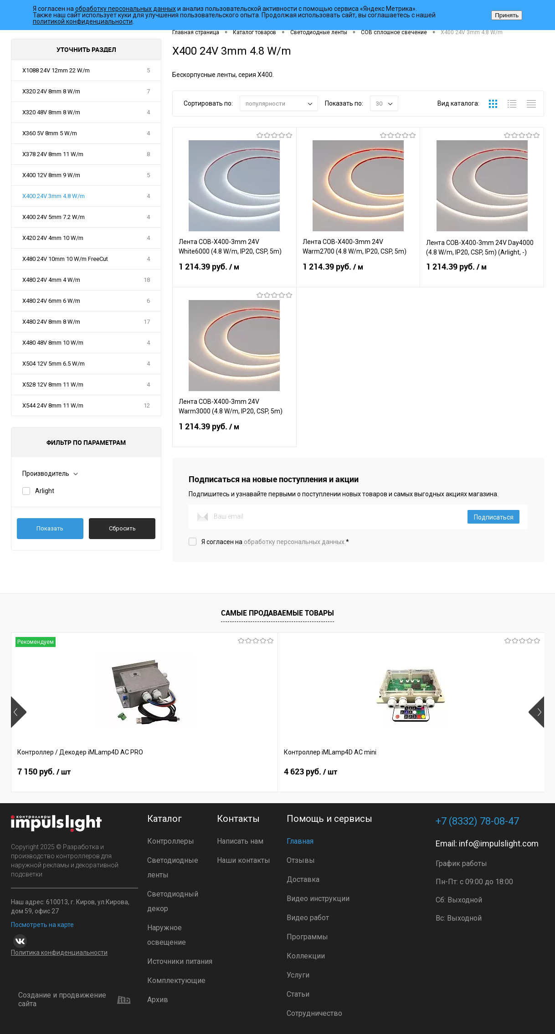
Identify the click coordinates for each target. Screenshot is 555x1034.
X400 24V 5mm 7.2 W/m (53, 217)
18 (147, 279)
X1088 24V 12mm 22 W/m (56, 70)
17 (147, 321)
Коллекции (306, 956)
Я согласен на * (275, 541)
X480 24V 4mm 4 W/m (51, 279)
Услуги (298, 975)
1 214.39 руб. (234, 274)
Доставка (303, 879)
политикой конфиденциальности (83, 21)
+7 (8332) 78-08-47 (477, 821)
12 (147, 405)
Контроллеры (170, 841)
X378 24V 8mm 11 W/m (52, 154)
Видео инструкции (318, 898)
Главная (300, 841)
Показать (49, 528)
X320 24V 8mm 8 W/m (51, 91)
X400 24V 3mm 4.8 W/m (53, 196)
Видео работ (308, 917)
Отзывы (301, 860)
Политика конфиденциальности (59, 952)
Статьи (298, 994)
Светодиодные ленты (172, 867)
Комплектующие (176, 980)
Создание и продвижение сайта (74, 999)
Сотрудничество (314, 1013)
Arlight (44, 490)
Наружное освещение (166, 935)
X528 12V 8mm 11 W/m (52, 384)
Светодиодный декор (172, 901)
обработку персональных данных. (295, 541)
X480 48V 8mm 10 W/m (52, 342)
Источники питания (179, 961)
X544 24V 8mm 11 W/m (52, 405)
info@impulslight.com (499, 843)
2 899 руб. (310, 774)
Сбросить (122, 528)
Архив (157, 999)
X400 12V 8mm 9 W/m (51, 175)
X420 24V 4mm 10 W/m (52, 237)
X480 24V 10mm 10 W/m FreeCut (65, 258)
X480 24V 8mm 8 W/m (51, 321)
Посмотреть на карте (42, 924)
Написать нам (240, 841)
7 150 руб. (44, 774)
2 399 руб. (443, 774)
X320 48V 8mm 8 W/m (51, 112)
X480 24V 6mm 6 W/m (51, 300)
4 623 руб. (177, 774)
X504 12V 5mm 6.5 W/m (53, 363)
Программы (307, 936)
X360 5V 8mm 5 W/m (49, 133)
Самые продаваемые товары (277, 613)
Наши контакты (243, 860)
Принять (507, 15)
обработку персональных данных (125, 8)
